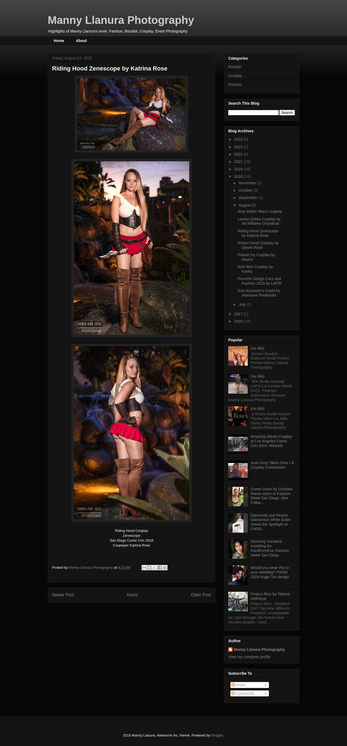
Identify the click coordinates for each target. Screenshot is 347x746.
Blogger (217, 735)
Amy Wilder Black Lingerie (260, 211)
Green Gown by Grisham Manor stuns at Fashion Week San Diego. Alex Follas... (272, 496)
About (81, 40)
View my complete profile (249, 657)
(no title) (258, 348)
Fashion (235, 84)
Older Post (201, 595)
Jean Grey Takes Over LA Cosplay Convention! (272, 465)
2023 (239, 147)
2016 (239, 321)
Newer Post (63, 595)
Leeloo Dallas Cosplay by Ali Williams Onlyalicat (259, 221)
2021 (239, 161)
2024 (239, 139)
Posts (238, 685)
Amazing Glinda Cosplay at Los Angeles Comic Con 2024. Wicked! (271, 441)
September (248, 197)
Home (59, 40)
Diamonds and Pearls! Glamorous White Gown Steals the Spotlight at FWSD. (271, 522)
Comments (243, 693)
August (245, 205)
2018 (239, 176)
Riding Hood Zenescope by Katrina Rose (258, 233)
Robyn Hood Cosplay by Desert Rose (258, 245)
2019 (239, 169)
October (246, 190)
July (242, 304)
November (248, 183)
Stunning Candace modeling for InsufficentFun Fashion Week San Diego (270, 548)
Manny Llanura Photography (121, 20)
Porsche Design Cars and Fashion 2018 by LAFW (259, 280)
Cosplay (235, 75)
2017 (239, 314)
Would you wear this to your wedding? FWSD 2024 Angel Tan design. (270, 572)
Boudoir (234, 67)
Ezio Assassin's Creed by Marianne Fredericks (259, 292)
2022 (239, 154)
